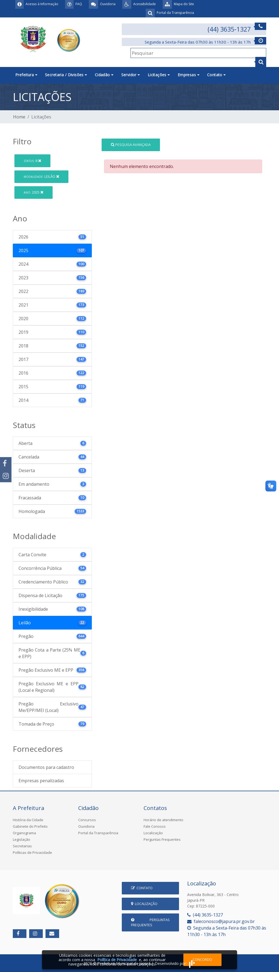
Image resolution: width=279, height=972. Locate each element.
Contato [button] (216, 74)
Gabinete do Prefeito (30, 826)
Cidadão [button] (104, 74)
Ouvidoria (86, 826)
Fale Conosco (155, 826)
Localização (153, 832)
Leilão (41, 176)
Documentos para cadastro (46, 767)
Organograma (24, 832)
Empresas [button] (188, 74)
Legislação (21, 839)
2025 (33, 192)
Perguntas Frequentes (162, 839)
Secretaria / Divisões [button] (66, 74)
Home (19, 117)
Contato (142, 887)
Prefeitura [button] (26, 74)
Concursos (87, 819)
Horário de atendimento (163, 819)
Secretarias (22, 845)
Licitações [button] (159, 74)
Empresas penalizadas (41, 781)
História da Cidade (28, 819)
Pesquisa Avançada (131, 144)
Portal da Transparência (98, 832)
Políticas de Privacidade (32, 852)
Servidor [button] (130, 74)
